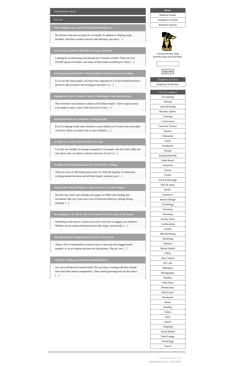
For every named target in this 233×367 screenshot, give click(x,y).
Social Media (168, 331)
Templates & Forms (168, 20)
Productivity (167, 287)
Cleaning (168, 116)
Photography (167, 272)
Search (167, 321)
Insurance (168, 194)
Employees (168, 145)
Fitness (167, 170)
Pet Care (58, 19)
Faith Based (168, 160)
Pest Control (167, 258)
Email (168, 140)
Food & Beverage (168, 180)
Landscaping (167, 224)
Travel (167, 346)
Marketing (167, 238)
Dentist (167, 131)
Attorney (167, 101)
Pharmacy (168, 268)
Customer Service (168, 126)
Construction (167, 121)
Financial (168, 165)
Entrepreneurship (168, 155)
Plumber (167, 277)
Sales (168, 316)
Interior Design (167, 199)
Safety (167, 312)
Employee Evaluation (168, 84)
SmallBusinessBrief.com (159, 361)
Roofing (168, 307)
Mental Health (167, 248)
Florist (167, 175)
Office (167, 253)
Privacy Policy (175, 361)
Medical (168, 243)
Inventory (168, 209)
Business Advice (167, 111)
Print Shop (167, 282)
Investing (168, 214)
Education (168, 136)
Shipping (168, 326)
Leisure (168, 228)
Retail (168, 302)
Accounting (168, 96)
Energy (167, 150)
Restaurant (167, 297)
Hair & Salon (168, 184)
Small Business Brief (65, 11)
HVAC (167, 189)
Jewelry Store (168, 219)
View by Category (167, 92)
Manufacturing (167, 233)
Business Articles (168, 24)
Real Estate (168, 292)
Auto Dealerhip (168, 106)
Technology (168, 204)
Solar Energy (168, 336)
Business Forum (167, 15)
